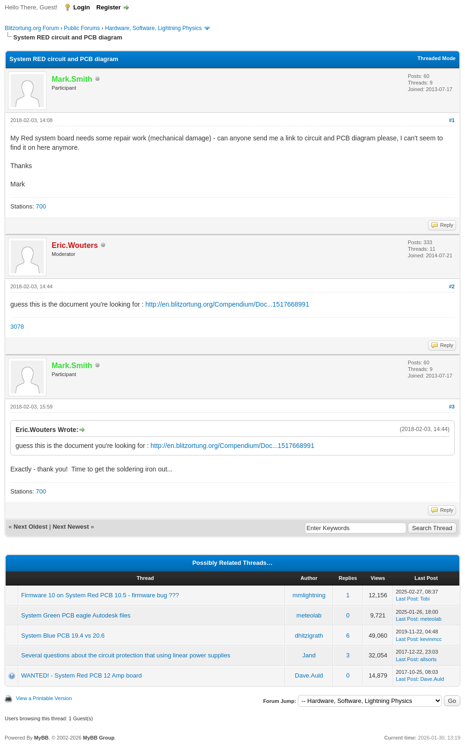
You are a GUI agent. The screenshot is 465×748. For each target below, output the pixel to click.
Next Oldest (30, 526)
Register (108, 7)
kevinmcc (431, 639)
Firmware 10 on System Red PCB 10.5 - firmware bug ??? (100, 595)
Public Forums (82, 28)
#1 (452, 120)
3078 (17, 326)
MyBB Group (98, 737)
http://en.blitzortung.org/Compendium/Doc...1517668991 (228, 304)
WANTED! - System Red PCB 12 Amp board (81, 675)
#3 (452, 406)
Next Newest (71, 526)
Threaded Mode (437, 58)
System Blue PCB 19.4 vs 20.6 (63, 635)
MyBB (41, 737)
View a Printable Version (44, 698)
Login (81, 7)
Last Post (407, 598)
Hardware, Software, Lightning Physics (153, 28)
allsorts (428, 659)
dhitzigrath (309, 635)
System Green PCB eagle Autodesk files (76, 615)
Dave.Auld (309, 675)
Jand (309, 655)
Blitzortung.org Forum (32, 28)
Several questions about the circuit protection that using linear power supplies (125, 655)
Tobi (424, 598)
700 (41, 206)
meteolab (308, 615)
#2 (452, 286)
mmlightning (309, 595)
